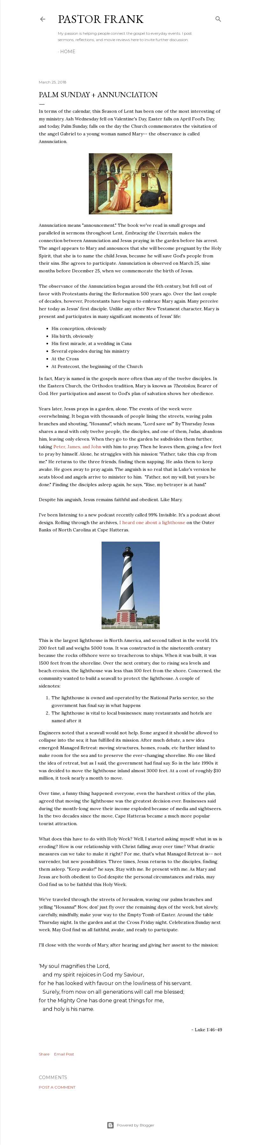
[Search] (218, 17)
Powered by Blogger (130, 1125)
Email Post (64, 1054)
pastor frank (101, 18)
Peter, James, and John (77, 447)
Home (67, 51)
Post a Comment (57, 1087)
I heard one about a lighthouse (152, 522)
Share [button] (44, 1054)
